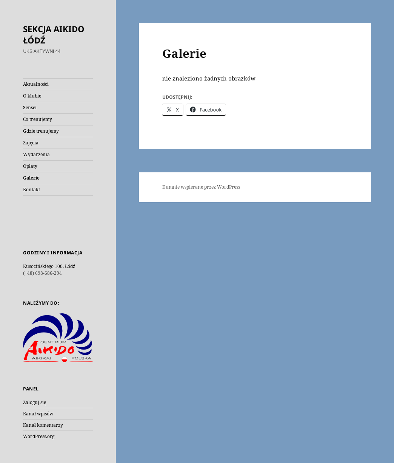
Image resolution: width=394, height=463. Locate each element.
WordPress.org (38, 436)
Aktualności (36, 84)
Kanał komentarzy (43, 425)
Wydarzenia (36, 154)
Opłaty (30, 166)
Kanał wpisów (38, 413)
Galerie (31, 178)
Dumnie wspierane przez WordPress (201, 187)
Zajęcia (30, 142)
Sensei (30, 107)
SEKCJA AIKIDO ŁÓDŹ (54, 34)
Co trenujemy (37, 119)
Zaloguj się (34, 402)
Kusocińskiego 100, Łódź (49, 266)
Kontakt (31, 189)
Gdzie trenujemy (41, 131)
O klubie (32, 96)
